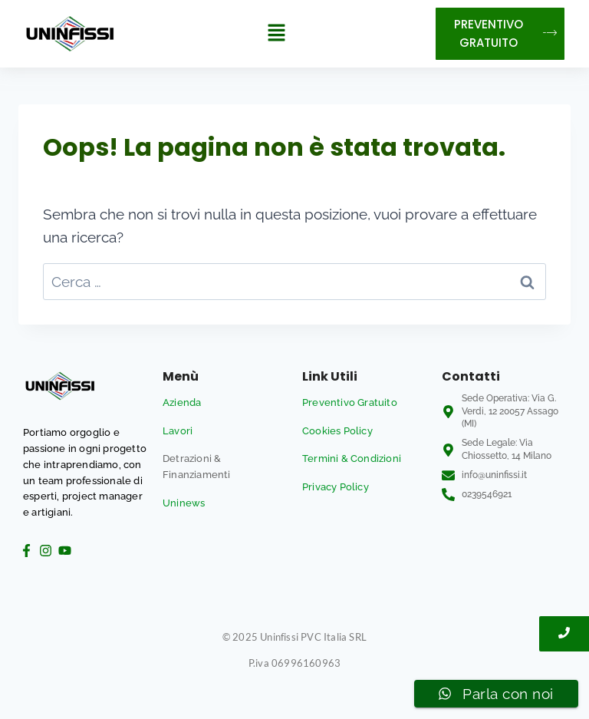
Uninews (184, 503)
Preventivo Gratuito (349, 402)
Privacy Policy (335, 487)
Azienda (182, 402)
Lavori (177, 431)
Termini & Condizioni (351, 458)
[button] (276, 33)
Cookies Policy (337, 431)
